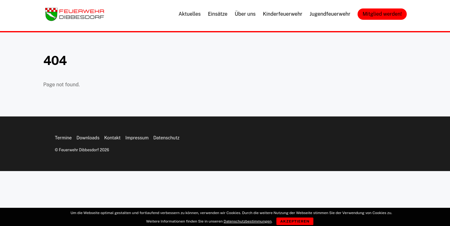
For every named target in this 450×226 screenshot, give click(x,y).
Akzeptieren (295, 221)
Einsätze (217, 14)
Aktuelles (190, 14)
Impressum (137, 137)
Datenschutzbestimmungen (248, 221)
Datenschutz (166, 137)
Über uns (245, 14)
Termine (63, 137)
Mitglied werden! (382, 14)
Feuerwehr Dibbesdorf (79, 150)
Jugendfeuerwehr (330, 14)
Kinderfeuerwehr (282, 14)
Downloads (87, 137)
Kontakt (112, 137)
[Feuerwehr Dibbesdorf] (74, 19)
